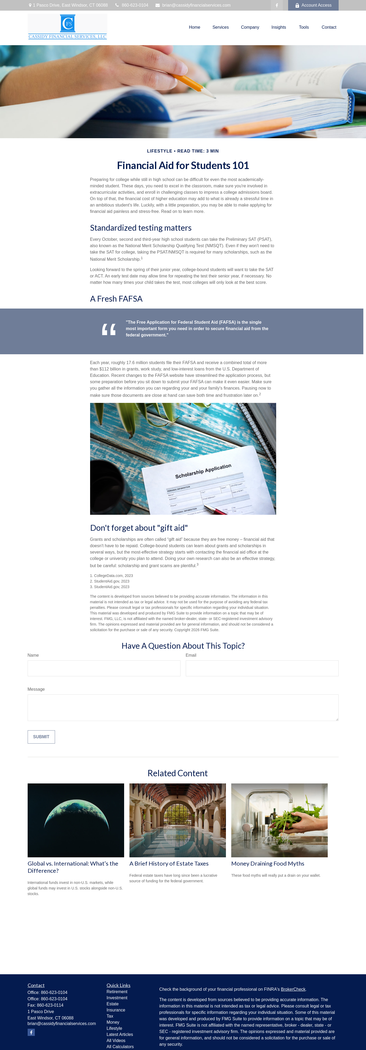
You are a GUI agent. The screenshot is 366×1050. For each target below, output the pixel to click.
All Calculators (120, 1046)
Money (113, 1022)
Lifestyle (114, 1028)
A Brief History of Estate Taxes (169, 863)
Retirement (117, 991)
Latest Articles (120, 1034)
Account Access (313, 5)
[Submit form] (41, 737)
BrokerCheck (293, 989)
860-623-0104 (131, 5)
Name (33, 655)
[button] (195, 27)
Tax (110, 1016)
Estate (113, 1004)
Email (191, 655)
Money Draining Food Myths (267, 863)
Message (36, 689)
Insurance (116, 1010)
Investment (117, 998)
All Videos (116, 1040)
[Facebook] (277, 5)
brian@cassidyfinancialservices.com (193, 5)
